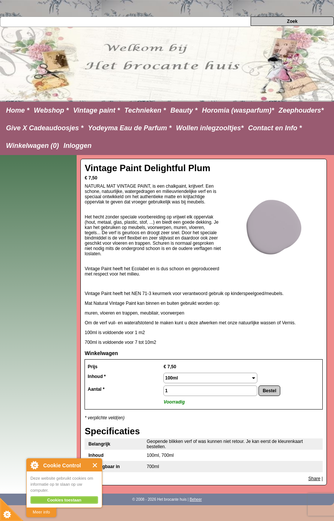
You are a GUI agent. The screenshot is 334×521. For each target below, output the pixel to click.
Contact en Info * (275, 128)
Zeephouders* (301, 110)
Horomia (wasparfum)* (238, 110)
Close (95, 465)
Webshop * (51, 110)
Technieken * (145, 110)
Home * (17, 110)
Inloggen (77, 145)
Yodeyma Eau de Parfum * (129, 128)
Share (314, 478)
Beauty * (183, 110)
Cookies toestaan (64, 500)
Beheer (196, 499)
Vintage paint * (96, 110)
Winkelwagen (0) (32, 145)
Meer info (41, 512)
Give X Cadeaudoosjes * (44, 128)
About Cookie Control (34, 465)
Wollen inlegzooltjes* (210, 128)
